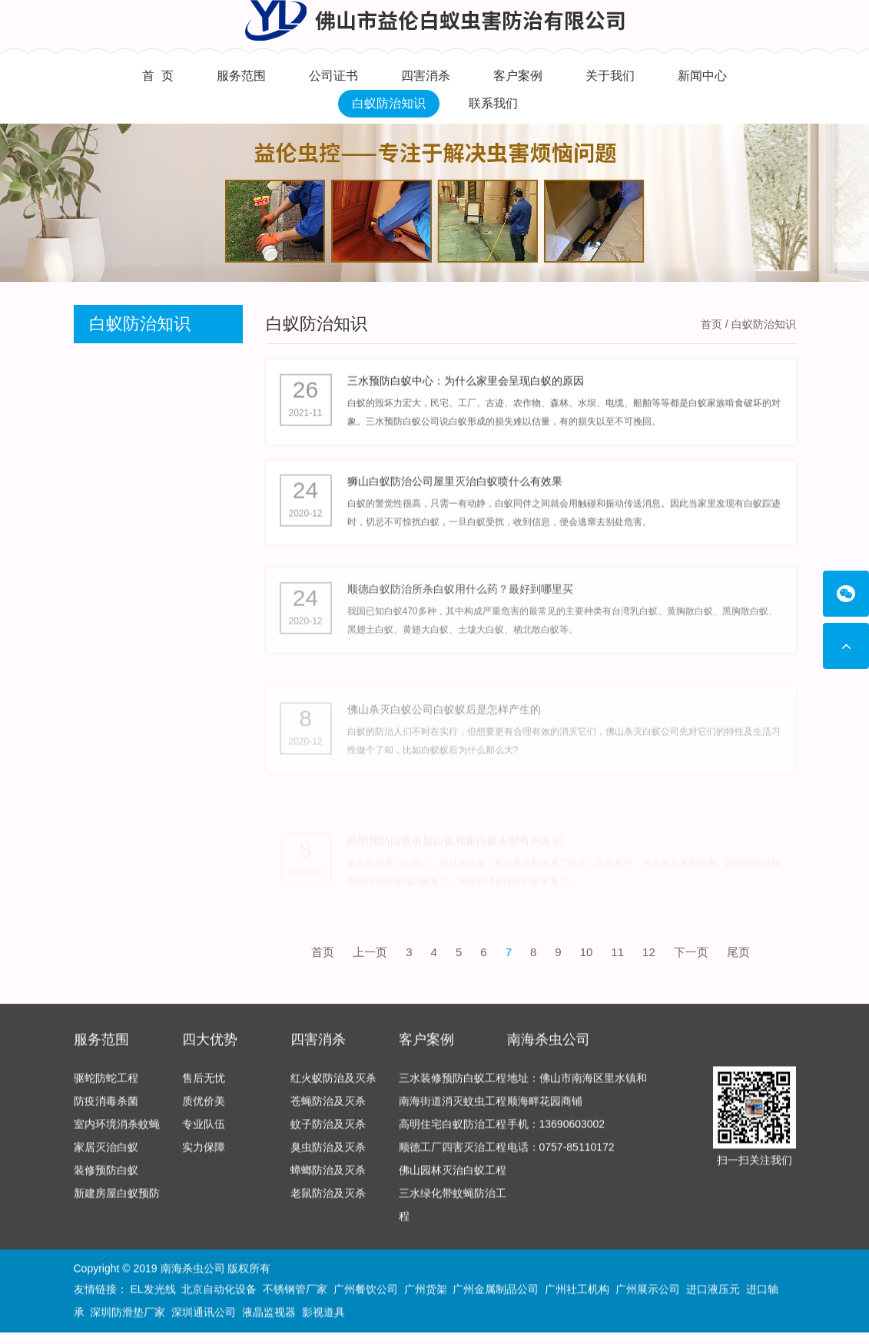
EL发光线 (152, 1291)
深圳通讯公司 (203, 1314)
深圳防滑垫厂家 (127, 1314)
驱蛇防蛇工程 (106, 1084)
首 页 (158, 75)
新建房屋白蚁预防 (117, 1199)
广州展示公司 (647, 1291)
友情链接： (101, 1291)
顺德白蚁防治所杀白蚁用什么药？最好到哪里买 (460, 606)
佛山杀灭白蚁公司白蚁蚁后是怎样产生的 (444, 737)
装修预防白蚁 (106, 1176)
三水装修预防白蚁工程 (452, 1084)
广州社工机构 (577, 1291)
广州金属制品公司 (496, 1291)
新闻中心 (702, 75)
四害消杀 (425, 75)
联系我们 (493, 103)
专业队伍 (203, 1130)
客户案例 (517, 75)
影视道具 (323, 1314)
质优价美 (203, 1107)
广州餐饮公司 (365, 1291)
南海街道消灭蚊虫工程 (452, 1107)
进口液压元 (713, 1291)
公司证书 (333, 75)
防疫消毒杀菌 (106, 1107)
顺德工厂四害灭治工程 (452, 1153)
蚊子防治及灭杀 (328, 1130)
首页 (711, 324)
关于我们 (610, 75)
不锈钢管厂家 (295, 1291)
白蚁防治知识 (389, 103)
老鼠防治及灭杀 (328, 1199)
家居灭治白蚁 (106, 1153)
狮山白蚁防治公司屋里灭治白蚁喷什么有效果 (454, 489)
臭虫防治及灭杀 (328, 1153)
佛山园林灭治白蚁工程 (452, 1176)
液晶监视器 (269, 1314)
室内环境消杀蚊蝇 (117, 1130)
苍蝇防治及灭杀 (328, 1107)
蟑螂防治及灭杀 (328, 1176)
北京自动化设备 (219, 1291)
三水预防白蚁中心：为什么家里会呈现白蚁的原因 (465, 384)
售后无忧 (203, 1084)
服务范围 (241, 75)
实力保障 (203, 1153)
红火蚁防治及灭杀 (333, 1084)
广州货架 (425, 1291)
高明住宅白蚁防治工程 (452, 1130)
